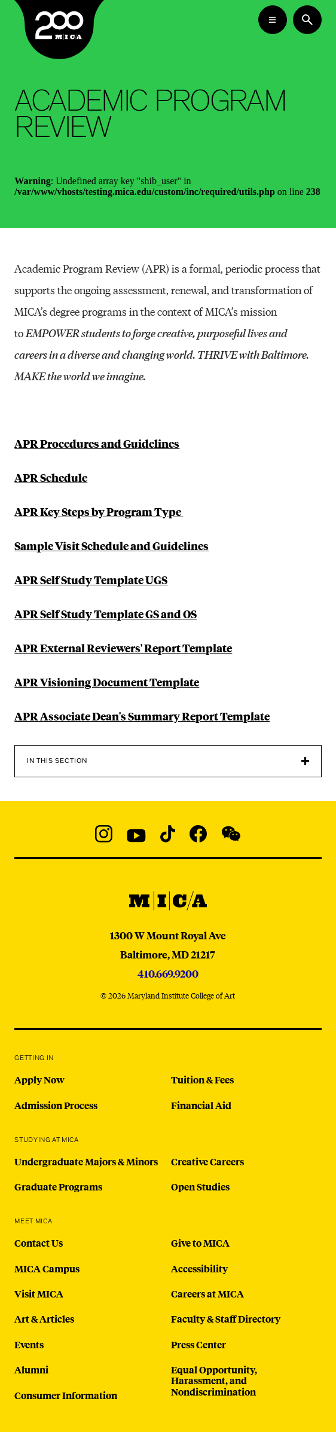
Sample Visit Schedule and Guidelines (111, 545)
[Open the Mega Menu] (272, 19)
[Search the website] (307, 19)
